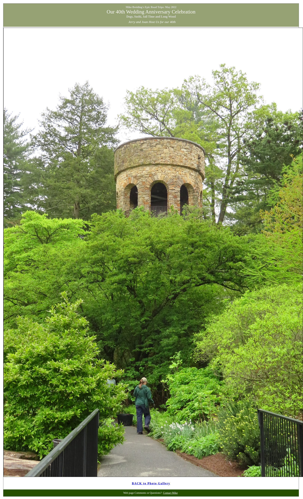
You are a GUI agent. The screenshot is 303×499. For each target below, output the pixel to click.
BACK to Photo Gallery (151, 483)
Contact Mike (170, 492)
